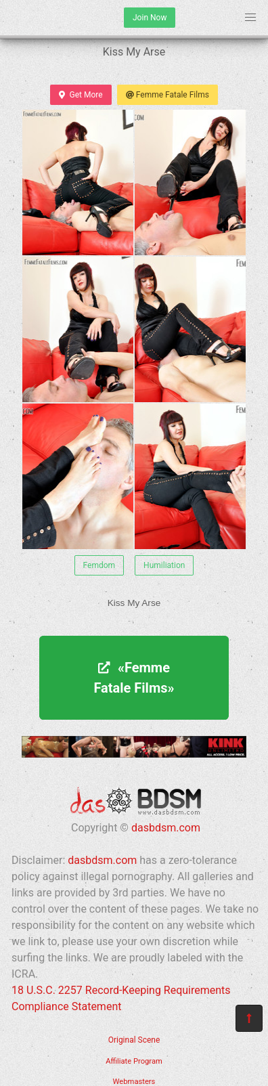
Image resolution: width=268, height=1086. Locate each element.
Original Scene (134, 1040)
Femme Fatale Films (167, 95)
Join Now (149, 17)
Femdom (99, 565)
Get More (80, 95)
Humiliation (164, 565)
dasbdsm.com (165, 827)
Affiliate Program (134, 1061)
